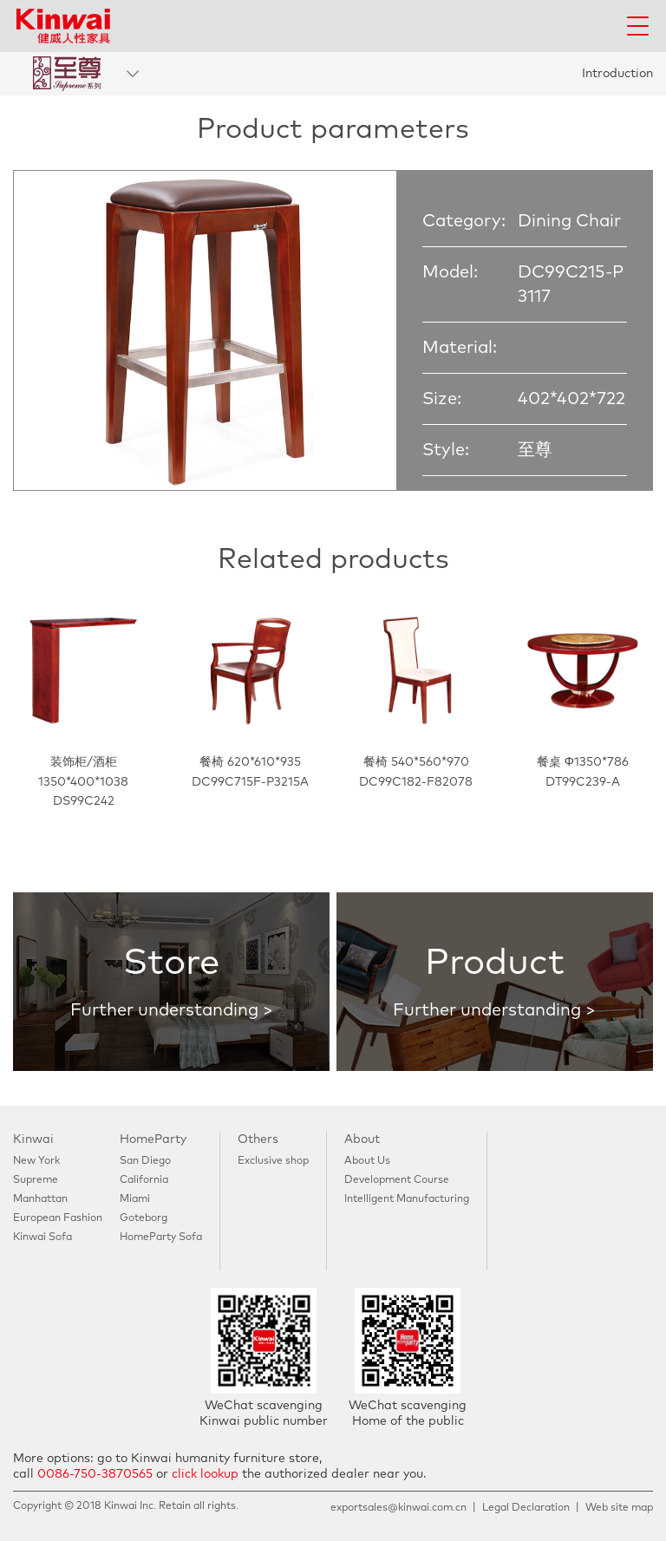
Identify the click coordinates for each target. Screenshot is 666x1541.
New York (36, 1161)
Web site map (619, 1508)
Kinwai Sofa (42, 1237)
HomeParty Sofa (161, 1237)
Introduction (617, 74)
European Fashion (57, 1218)
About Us (367, 1161)
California (144, 1180)
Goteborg (143, 1218)
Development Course (396, 1180)
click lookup (205, 1474)
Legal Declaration (526, 1508)
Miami (135, 1199)
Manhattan (40, 1199)
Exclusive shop (273, 1161)
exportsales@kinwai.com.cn (398, 1508)
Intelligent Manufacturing (406, 1199)
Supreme (35, 1180)
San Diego (145, 1161)
